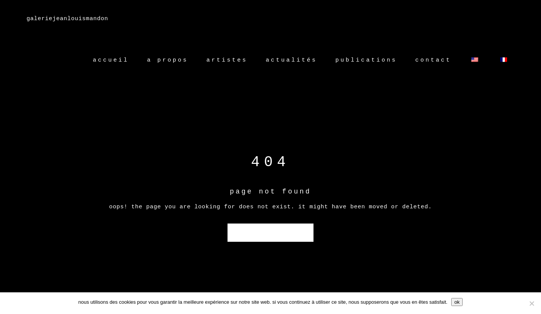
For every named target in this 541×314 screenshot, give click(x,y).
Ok (457, 302)
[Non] (531, 303)
